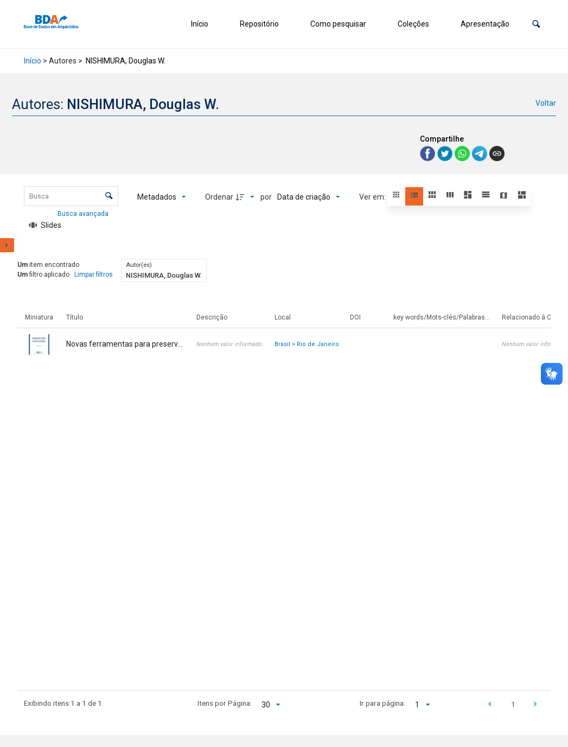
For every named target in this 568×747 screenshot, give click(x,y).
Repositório (259, 24)
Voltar (545, 103)
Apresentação (485, 24)
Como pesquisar (338, 24)
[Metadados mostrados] (162, 197)
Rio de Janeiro (318, 344)
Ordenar (219, 197)
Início (199, 24)
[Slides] (45, 225)
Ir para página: (382, 703)
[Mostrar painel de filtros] (7, 245)
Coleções (413, 24)
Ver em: (373, 197)
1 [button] (513, 704)
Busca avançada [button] (84, 214)
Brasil (282, 344)
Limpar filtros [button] (93, 274)
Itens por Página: (224, 703)
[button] (536, 24)
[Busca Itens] (71, 196)
